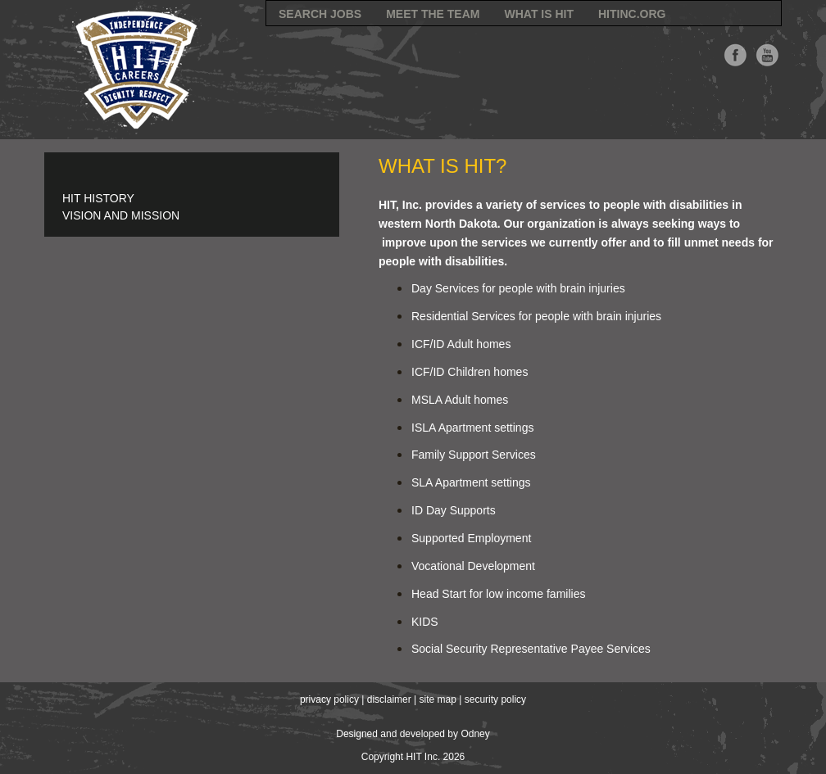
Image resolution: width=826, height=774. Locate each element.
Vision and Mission (120, 215)
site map (438, 699)
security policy (495, 699)
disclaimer (389, 699)
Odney (475, 734)
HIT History (98, 198)
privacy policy (329, 699)
